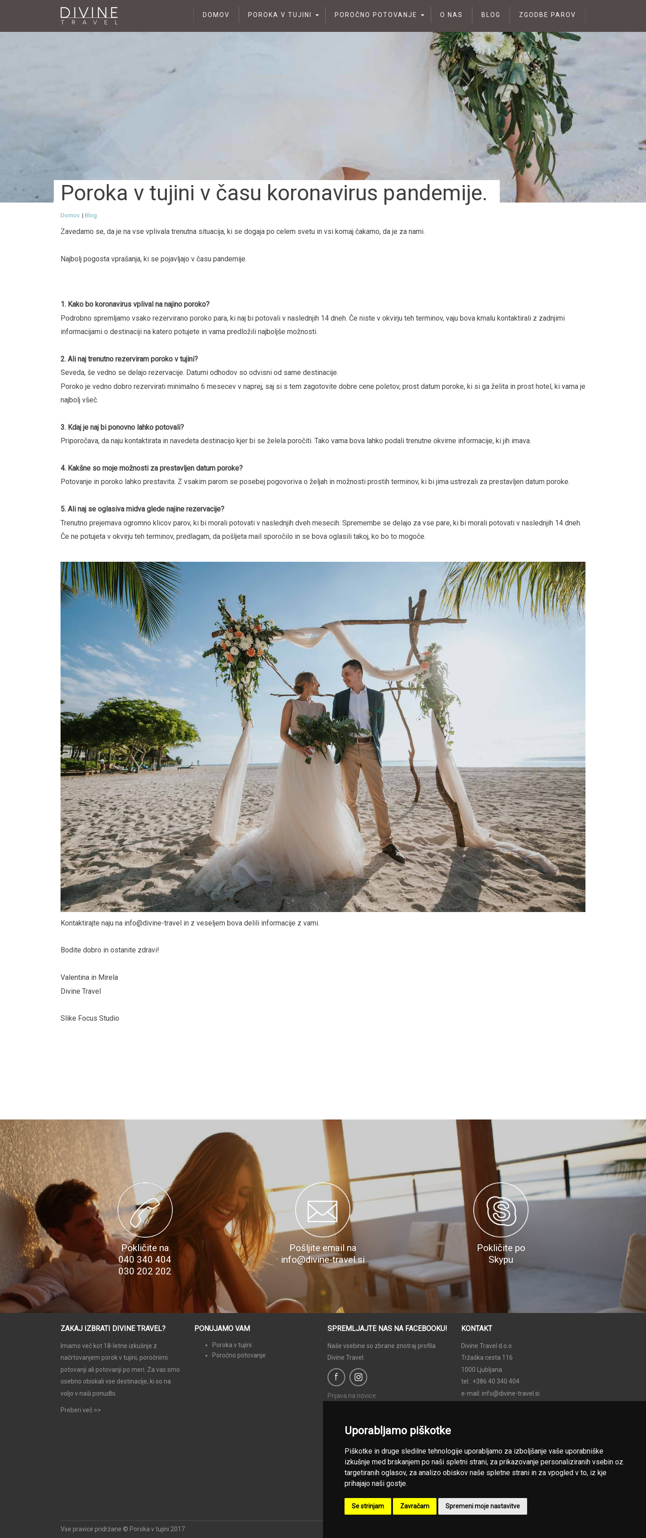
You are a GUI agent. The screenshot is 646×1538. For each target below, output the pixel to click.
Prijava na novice (351, 1395)
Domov (216, 14)
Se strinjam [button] (368, 1506)
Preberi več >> (81, 1410)
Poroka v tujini (280, 14)
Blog (491, 14)
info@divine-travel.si (511, 1393)
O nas (451, 14)
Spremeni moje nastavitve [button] (482, 1506)
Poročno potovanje (376, 14)
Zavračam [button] (414, 1506)
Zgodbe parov (547, 14)
